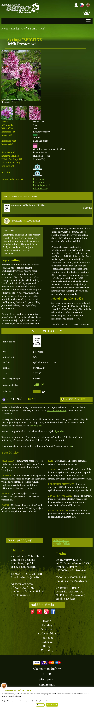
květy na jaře (39, 179)
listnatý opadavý (41, 185)
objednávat (59, 431)
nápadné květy (40, 188)
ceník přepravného (56, 410)
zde (70, 446)
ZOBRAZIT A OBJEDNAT (26, 220)
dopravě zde (36, 425)
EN (87, 4)
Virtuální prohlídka (61, 542)
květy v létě (38, 182)
